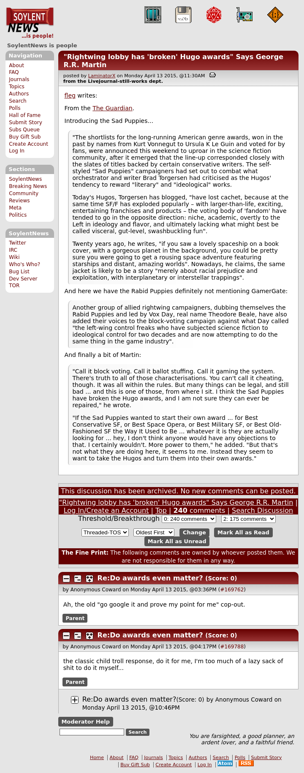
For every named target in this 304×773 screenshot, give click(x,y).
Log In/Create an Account (106, 510)
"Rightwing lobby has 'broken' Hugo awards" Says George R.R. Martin (176, 502)
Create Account (28, 144)
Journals (19, 79)
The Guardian (112, 108)
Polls (14, 108)
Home (97, 757)
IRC (13, 250)
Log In (16, 151)
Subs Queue (24, 130)
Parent (74, 618)
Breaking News (28, 186)
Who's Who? (24, 264)
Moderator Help (85, 722)
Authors (19, 94)
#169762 (232, 590)
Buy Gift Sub (25, 137)
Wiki (14, 257)
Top (161, 510)
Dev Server (23, 279)
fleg (70, 95)
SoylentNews (29, 23)
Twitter (17, 243)
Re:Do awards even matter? (150, 578)
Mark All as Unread (177, 541)
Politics (18, 215)
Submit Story (25, 122)
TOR (14, 286)
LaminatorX (102, 76)
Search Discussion (262, 510)
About (16, 65)
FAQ (14, 72)
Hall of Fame (25, 115)
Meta (15, 208)
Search (18, 101)
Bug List (19, 272)
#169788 (232, 647)
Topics (16, 87)
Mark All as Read (243, 532)
